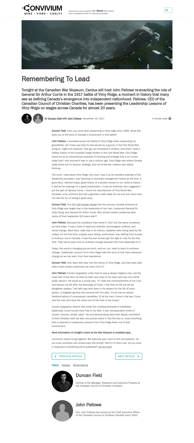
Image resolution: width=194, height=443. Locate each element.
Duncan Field (55, 118)
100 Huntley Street (86, 204)
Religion (66, 365)
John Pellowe (75, 118)
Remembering (80, 365)
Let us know (104, 346)
